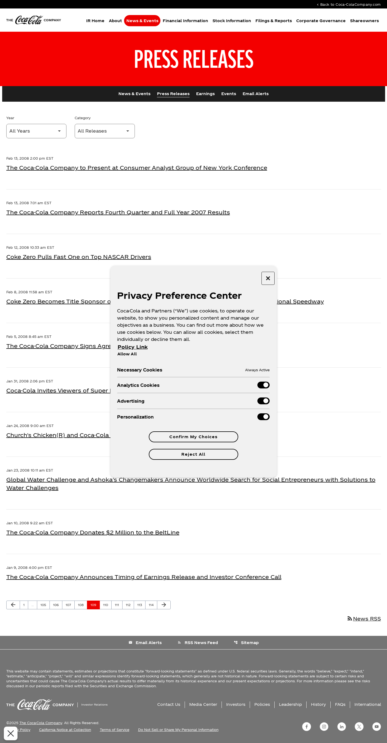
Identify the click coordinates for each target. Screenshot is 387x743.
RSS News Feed (198, 642)
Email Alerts (256, 93)
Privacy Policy (18, 730)
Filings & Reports (273, 20)
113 (141, 605)
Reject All (193, 454)
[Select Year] (36, 131)
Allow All (127, 354)
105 (44, 605)
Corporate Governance (321, 20)
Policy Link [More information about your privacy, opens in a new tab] (133, 347)
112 (130, 605)
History (318, 704)
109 (94, 605)
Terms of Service (114, 730)
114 (153, 605)
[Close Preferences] (9, 733)
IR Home (95, 20)
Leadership (290, 704)
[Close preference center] (268, 278)
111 (119, 605)
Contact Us (168, 704)
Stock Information (232, 20)
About (115, 20)
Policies (262, 704)
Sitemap (246, 642)
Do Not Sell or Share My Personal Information (178, 730)
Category (83, 118)
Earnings (205, 93)
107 (69, 605)
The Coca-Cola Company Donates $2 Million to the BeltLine (92, 532)
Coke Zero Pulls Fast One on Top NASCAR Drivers (78, 256)
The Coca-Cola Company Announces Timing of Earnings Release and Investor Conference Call (143, 577)
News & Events (142, 20)
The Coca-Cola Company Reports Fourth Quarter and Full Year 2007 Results (118, 212)
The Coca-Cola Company (40, 723)
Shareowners (364, 20)
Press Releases (173, 93)
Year (10, 118)
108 (82, 605)
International (367, 704)
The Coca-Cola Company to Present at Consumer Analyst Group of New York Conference (136, 167)
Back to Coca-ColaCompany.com (348, 4)
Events (228, 93)
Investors (235, 704)
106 (57, 605)
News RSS (364, 618)
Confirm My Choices (193, 436)
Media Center (203, 704)
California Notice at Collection (65, 730)
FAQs (340, 704)
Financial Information (185, 20)
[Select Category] (105, 131)
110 (107, 605)
